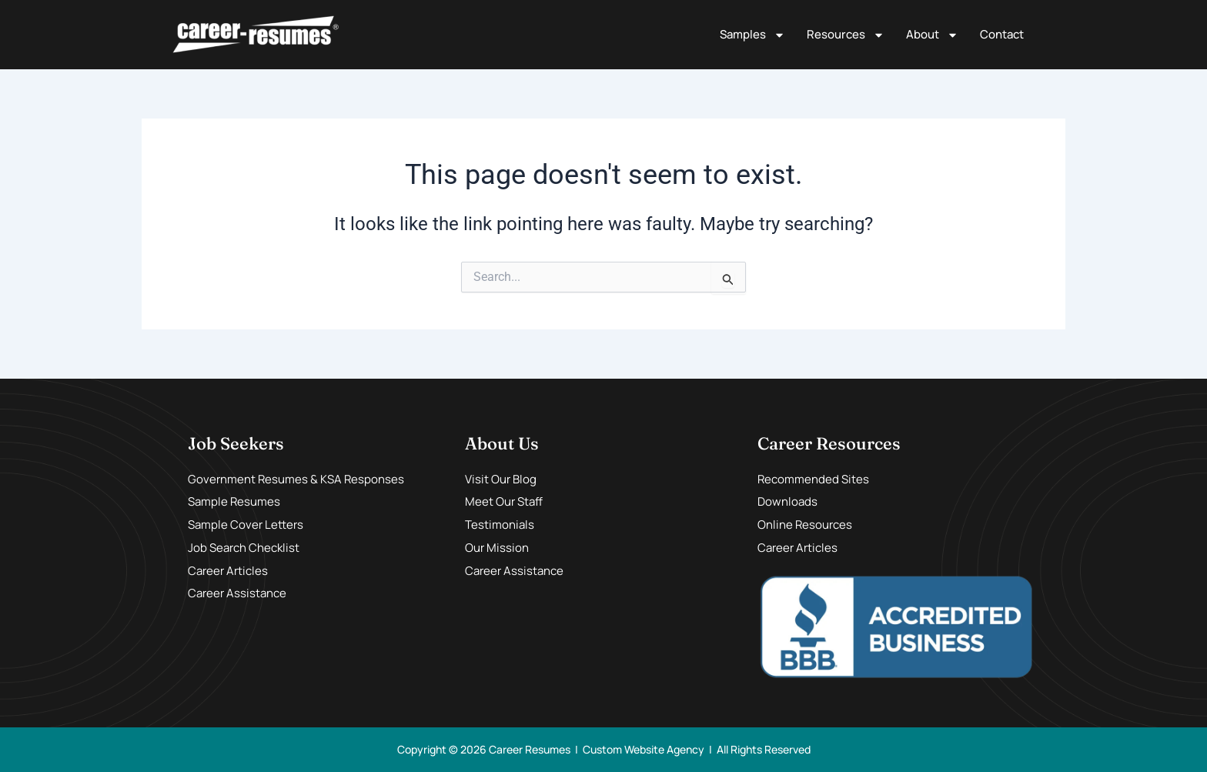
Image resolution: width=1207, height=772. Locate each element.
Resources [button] (845, 35)
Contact (1002, 34)
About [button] (932, 35)
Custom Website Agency (643, 749)
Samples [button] (752, 35)
